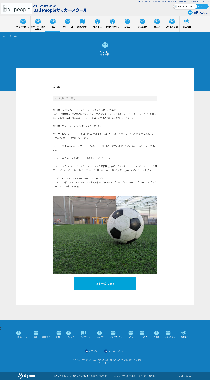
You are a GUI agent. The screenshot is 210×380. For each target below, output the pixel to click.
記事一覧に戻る (105, 283)
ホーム (5, 36)
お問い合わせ (198, 12)
